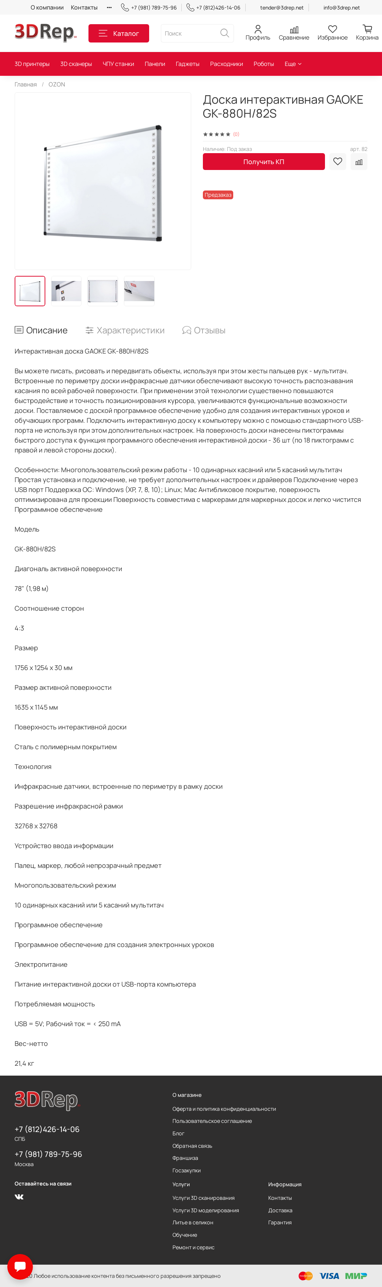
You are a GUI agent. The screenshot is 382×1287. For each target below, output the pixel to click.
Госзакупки (187, 1170)
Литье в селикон (193, 1222)
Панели (155, 64)
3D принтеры (32, 64)
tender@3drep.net (282, 7)
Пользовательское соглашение (212, 1120)
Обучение (185, 1234)
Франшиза (185, 1157)
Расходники (226, 64)
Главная (26, 84)
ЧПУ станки (118, 64)
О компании (47, 7)
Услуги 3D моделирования (206, 1210)
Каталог (119, 33)
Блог (179, 1133)
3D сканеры (76, 64)
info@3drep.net (342, 7)
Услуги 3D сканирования (204, 1197)
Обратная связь (192, 1145)
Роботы (264, 64)
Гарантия (280, 1222)
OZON (57, 84)
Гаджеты (188, 64)
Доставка (280, 1210)
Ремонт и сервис (194, 1247)
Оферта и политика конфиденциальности (224, 1108)
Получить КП (263, 161)
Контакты (84, 7)
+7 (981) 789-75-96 (149, 7)
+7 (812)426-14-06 (213, 7)
